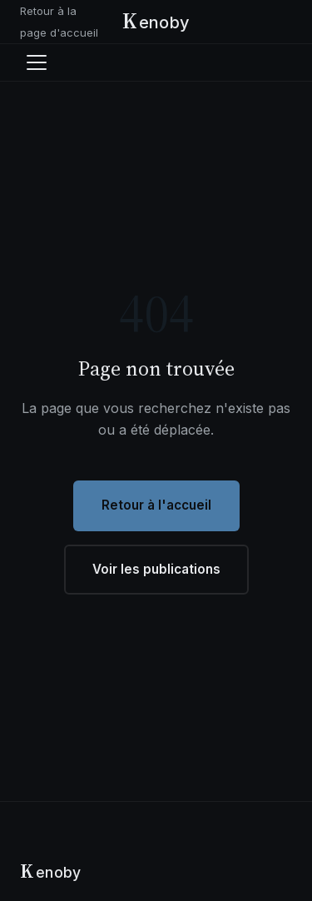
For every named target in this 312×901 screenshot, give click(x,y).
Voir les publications (156, 569)
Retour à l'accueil (156, 505)
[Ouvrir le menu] (36, 62)
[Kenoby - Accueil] (156, 21)
